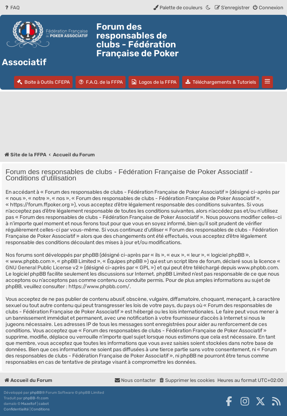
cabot (44, 404)
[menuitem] (12, 7)
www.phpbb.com (257, 267)
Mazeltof (28, 404)
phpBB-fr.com (36, 398)
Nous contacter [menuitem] (135, 380)
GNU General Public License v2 (42, 267)
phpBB (36, 392)
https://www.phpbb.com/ (99, 286)
